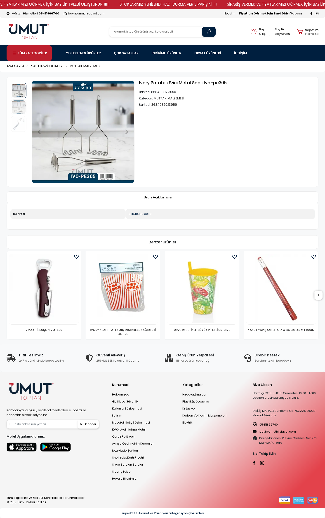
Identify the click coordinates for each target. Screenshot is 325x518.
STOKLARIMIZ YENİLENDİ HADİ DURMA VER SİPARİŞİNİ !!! (178, 4)
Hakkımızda (120, 394)
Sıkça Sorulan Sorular (127, 464)
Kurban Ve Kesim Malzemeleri (204, 415)
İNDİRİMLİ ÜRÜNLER (166, 53)
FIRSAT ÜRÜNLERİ (207, 53)
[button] (307, 31)
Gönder (88, 424)
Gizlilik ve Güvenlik (125, 401)
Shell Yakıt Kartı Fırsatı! (128, 457)
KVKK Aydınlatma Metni (129, 429)
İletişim (229, 13)
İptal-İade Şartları (125, 450)
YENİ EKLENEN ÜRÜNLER (83, 53)
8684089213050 (140, 214)
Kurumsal (120, 384)
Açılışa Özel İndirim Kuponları (133, 443)
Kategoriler (192, 384)
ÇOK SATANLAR (126, 53)
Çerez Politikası (123, 436)
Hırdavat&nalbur (194, 394)
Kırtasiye (188, 408)
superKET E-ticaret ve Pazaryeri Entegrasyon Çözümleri (163, 513)
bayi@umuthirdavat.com (274, 431)
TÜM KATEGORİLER (30, 53)
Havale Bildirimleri (125, 478)
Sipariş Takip (121, 471)
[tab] (158, 197)
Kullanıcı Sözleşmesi (127, 408)
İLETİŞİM (240, 53)
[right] (318, 295)
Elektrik (187, 422)
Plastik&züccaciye (195, 401)
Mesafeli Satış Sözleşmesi (131, 422)
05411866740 (265, 424)
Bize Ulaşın (262, 384)
